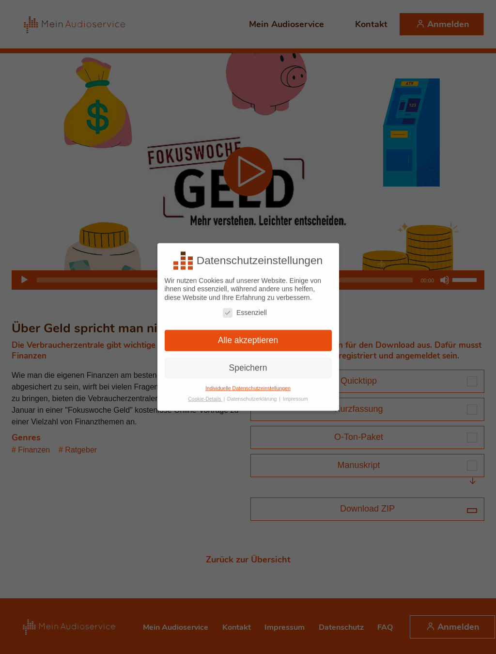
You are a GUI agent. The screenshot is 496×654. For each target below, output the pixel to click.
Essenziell (245, 308)
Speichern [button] (248, 363)
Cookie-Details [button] (205, 395)
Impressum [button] (295, 395)
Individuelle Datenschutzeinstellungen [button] (248, 384)
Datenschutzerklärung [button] (252, 395)
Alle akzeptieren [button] (248, 336)
